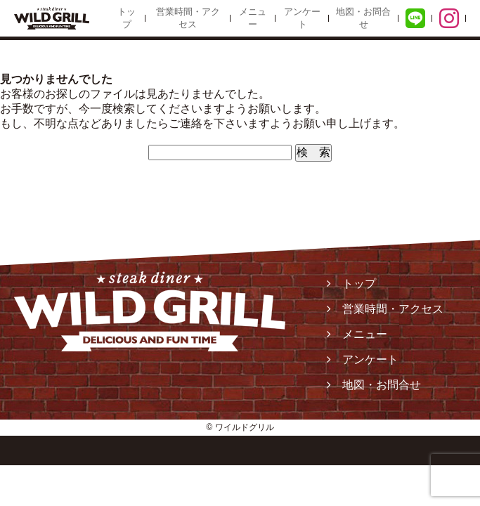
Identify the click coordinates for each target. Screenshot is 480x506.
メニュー (252, 18)
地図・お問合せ (363, 18)
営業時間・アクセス (188, 18)
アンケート (302, 18)
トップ (126, 18)
